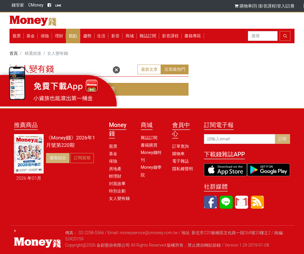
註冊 (290, 6)
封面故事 (117, 183)
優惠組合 (58, 157)
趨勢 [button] (87, 35)
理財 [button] (59, 35)
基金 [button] (30, 35)
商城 (130, 35)
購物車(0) (246, 6)
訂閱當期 (82, 157)
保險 (45, 35)
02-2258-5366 (91, 232)
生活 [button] (101, 35)
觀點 (73, 35)
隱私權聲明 (182, 168)
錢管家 (18, 5)
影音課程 (267, 6)
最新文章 (149, 69)
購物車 (178, 153)
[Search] (263, 36)
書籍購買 (149, 145)
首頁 (14, 53)
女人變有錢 (119, 198)
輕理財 (115, 176)
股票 (16, 35)
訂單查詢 (180, 146)
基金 (113, 153)
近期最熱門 (174, 69)
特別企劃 (117, 191)
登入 (281, 6)
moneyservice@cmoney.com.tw (149, 232)
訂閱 (282, 138)
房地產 (115, 168)
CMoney (35, 5)
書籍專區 (192, 35)
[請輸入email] (239, 139)
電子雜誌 (180, 161)
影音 (115, 35)
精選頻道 (33, 53)
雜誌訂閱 (148, 35)
